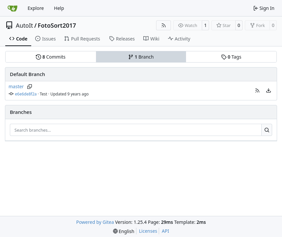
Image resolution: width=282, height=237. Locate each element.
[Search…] (266, 130)
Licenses (148, 231)
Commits (50, 57)
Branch (141, 57)
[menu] (268, 90)
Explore (36, 8)
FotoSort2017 (57, 25)
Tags (231, 57)
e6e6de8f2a (26, 94)
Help (59, 8)
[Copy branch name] (29, 86)
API (165, 231)
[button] (257, 90)
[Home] (12, 8)
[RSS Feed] (163, 25)
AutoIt (24, 25)
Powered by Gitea (95, 222)
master (16, 86)
